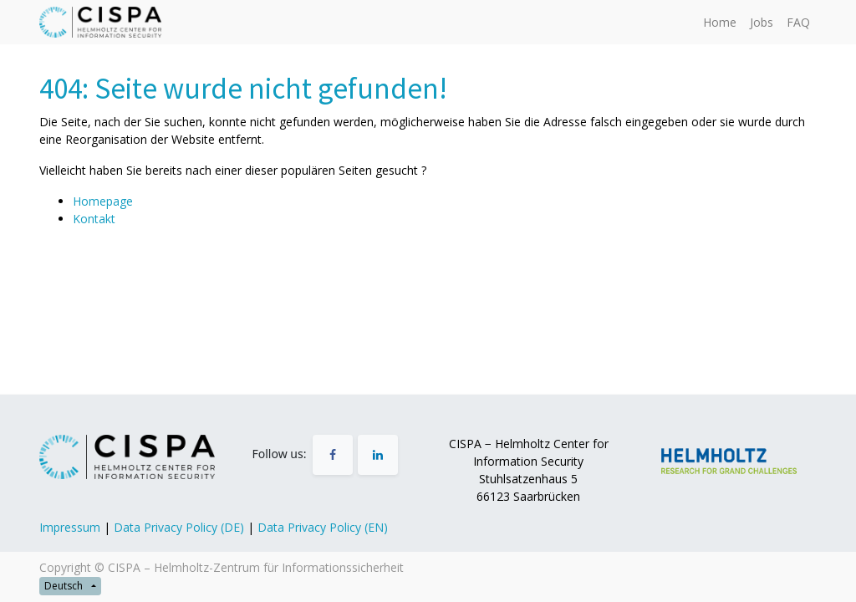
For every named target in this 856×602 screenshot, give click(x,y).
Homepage (103, 201)
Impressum (69, 527)
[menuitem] (719, 22)
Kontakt (94, 219)
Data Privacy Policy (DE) (179, 527)
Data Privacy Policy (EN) (322, 527)
